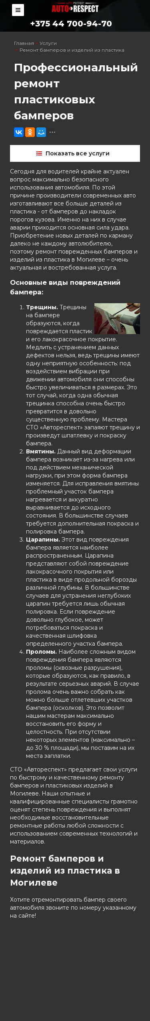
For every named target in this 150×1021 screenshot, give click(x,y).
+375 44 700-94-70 (71, 23)
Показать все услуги (74, 153)
